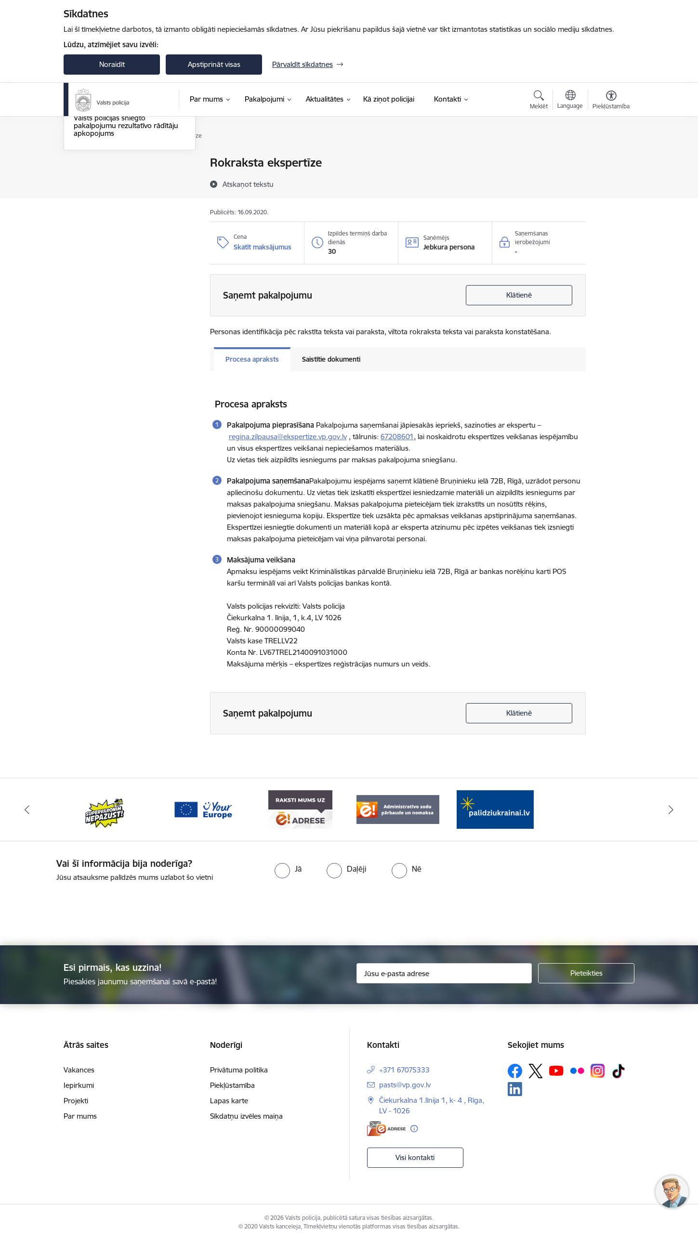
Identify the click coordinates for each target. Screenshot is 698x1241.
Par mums (80, 1116)
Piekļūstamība (232, 1085)
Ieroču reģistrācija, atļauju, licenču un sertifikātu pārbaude (128, 200)
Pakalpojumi (93, 163)
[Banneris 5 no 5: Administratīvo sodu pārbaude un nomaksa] (398, 808)
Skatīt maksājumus (262, 247)
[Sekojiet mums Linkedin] (515, 1089)
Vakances (79, 1069)
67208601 (397, 436)
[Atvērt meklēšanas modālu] (539, 101)
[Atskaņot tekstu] (248, 184)
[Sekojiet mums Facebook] (515, 1071)
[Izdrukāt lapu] (611, 158)
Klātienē (519, 295)
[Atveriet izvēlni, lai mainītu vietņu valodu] (570, 101)
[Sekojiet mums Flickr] (577, 1070)
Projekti (76, 1100)
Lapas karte (229, 1100)
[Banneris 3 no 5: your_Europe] (203, 808)
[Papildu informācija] (414, 1128)
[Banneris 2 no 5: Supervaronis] (105, 808)
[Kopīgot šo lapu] (611, 183)
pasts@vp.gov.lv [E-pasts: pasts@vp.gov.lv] (405, 1084)
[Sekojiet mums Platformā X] (535, 1071)
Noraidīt (112, 64)
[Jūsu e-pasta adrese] (444, 973)
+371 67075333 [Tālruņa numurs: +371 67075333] (404, 1069)
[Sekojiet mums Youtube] (556, 1070)
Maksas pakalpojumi (107, 179)
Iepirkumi (79, 1085)
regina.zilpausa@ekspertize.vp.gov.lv (288, 436)
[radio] (288, 869)
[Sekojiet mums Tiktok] (618, 1071)
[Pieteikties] (586, 973)
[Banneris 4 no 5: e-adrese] (300, 808)
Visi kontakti (415, 1157)
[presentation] (366, 909)
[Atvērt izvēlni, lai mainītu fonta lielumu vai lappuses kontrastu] (611, 101)
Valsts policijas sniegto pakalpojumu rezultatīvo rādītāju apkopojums (126, 229)
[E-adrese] (386, 1128)
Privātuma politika (239, 1069)
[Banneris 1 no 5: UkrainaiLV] (495, 808)
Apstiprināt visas (214, 64)
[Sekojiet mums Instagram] (598, 1071)
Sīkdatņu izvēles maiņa (246, 1116)
